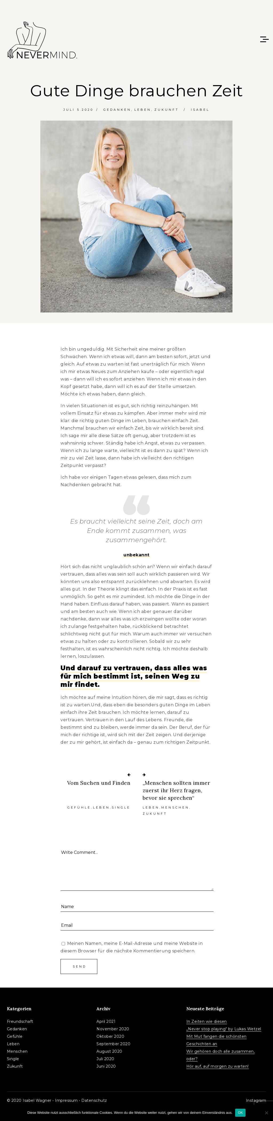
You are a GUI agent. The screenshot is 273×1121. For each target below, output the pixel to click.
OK (240, 1113)
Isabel (200, 110)
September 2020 (113, 1043)
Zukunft (166, 110)
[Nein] (266, 1112)
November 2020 (113, 1029)
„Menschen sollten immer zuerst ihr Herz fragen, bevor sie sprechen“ (176, 790)
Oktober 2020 (110, 1036)
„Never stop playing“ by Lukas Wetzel (223, 1029)
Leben (142, 110)
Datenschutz (94, 1100)
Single (121, 807)
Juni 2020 (106, 1066)
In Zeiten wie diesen (206, 1021)
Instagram (256, 1100)
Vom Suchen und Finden (99, 782)
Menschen (175, 807)
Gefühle (79, 807)
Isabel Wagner (37, 1100)
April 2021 (106, 1021)
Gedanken (117, 110)
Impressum (66, 1100)
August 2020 (109, 1051)
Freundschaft (20, 1021)
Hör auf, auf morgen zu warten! (217, 1066)
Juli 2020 (105, 1058)
